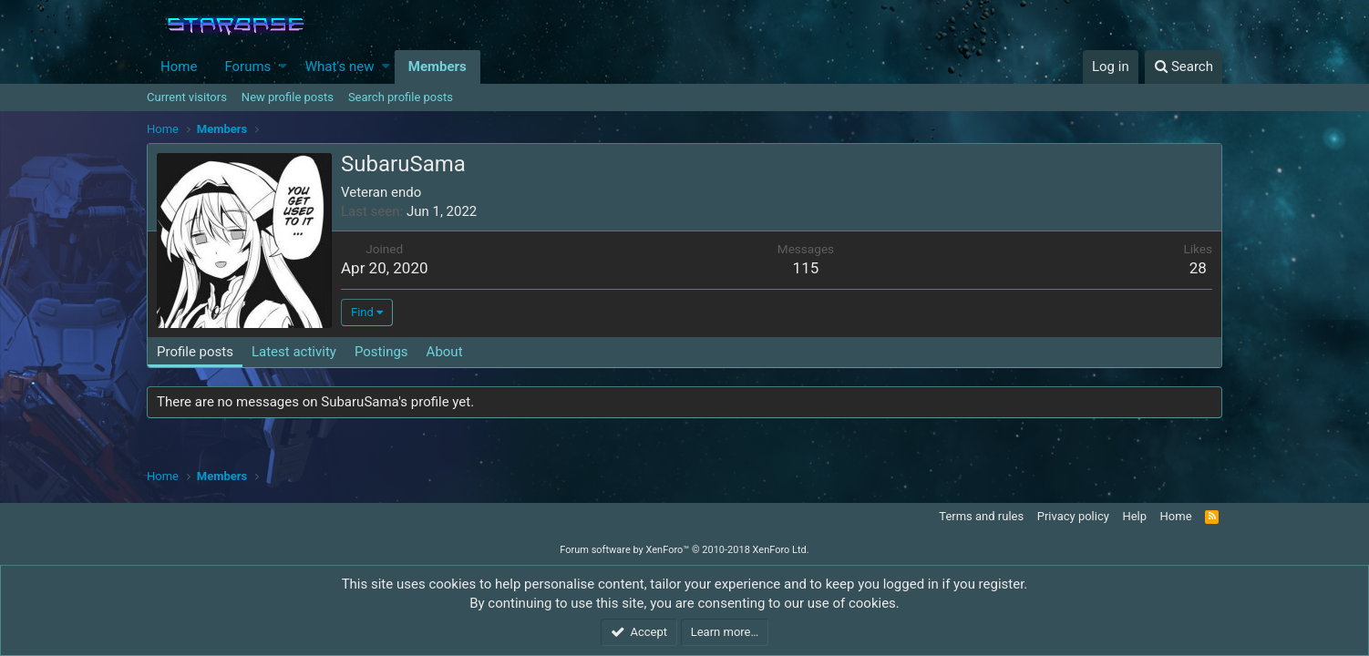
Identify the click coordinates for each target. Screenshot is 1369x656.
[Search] (1183, 67)
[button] (283, 67)
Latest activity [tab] (294, 351)
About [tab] (445, 351)
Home (178, 66)
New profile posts (288, 97)
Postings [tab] (381, 351)
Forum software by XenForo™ (684, 550)
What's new (340, 66)
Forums (247, 66)
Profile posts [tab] (195, 351)
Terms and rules (981, 516)
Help (1134, 516)
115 (806, 268)
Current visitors (187, 97)
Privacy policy (1073, 516)
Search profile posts (400, 97)
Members (437, 66)
